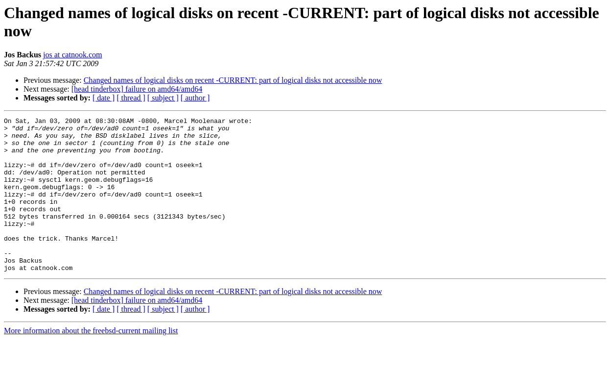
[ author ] (195, 98)
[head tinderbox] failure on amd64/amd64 (136, 89)
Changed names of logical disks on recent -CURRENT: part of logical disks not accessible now (233, 80)
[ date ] (104, 98)
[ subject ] (163, 98)
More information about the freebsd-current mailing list (91, 361)
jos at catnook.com (72, 54)
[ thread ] (131, 98)
